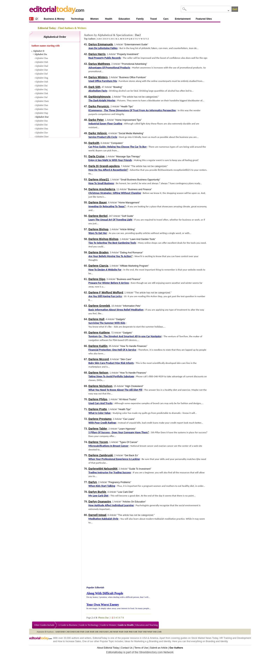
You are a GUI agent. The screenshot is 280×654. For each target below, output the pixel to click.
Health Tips (127, 106)
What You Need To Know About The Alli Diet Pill (115, 389)
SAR (135, 631)
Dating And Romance (131, 252)
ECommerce (95, 110)
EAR (77, 631)
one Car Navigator (151, 336)
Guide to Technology (89, 625)
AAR (57, 631)
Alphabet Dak (41, 93)
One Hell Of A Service (124, 349)
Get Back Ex (131, 455)
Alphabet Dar (42, 117)
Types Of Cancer (128, 442)
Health (108, 19)
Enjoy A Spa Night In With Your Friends (110, 160)
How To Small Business (101, 183)
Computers (116, 143)
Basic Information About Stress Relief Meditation (116, 309)
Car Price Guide (97, 146)
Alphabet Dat (41, 124)
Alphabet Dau (41, 128)
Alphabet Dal (41, 97)
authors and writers (81, 638)
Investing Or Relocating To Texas (106, 206)
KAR (105, 631)
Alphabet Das (41, 120)
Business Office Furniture (132, 77)
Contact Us (126, 647)
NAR (121, 631)
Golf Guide (127, 216)
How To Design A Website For (105, 269)
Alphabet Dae (41, 69)
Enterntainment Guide (136, 44)
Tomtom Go (95, 336)
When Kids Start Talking (101, 486)
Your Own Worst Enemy (102, 604)
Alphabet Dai (41, 85)
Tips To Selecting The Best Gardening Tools (112, 242)
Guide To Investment (139, 469)
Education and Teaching (146, 625)
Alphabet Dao (41, 109)
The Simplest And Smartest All (121, 336)
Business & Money (54, 19)
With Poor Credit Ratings (102, 422)
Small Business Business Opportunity (140, 179)
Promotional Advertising (134, 64)
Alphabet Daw (42, 136)
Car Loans (128, 419)
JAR (101, 631)
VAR (145, 631)
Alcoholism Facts (97, 90)
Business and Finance (139, 189)
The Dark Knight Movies (101, 100)
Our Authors (176, 647)
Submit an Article (158, 647)
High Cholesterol (134, 386)
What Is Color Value (99, 413)
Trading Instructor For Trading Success (109, 472)
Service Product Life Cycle (102, 137)
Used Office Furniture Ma (102, 81)
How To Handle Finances (133, 346)
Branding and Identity (160, 641)
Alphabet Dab (41, 62)
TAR (140, 631)
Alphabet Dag (41, 77)
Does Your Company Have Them (130, 432)
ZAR (159, 631)
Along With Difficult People (104, 593)
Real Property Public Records (104, 58)
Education (124, 19)
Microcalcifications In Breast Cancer (108, 445)
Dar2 (138, 35)
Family (140, 19)
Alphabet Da (40, 54)
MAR (115, 631)
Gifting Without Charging (127, 193)
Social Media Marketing (131, 133)
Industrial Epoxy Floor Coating (105, 123)
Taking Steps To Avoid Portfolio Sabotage (111, 376)
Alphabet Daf (41, 73)
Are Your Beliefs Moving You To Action (109, 256)
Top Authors (89, 38)
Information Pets (131, 306)
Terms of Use (141, 647)
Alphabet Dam (42, 101)
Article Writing (127, 229)
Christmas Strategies (99, 193)
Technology (77, 19)
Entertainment (183, 19)
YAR (154, 631)
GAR (87, 631)
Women (94, 19)
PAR (131, 631)
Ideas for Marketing (134, 641)
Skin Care (126, 359)
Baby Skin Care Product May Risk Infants (111, 363)
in (139, 336)
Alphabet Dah (41, 81)
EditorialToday (100, 638)
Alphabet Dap (41, 113)
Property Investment (127, 54)
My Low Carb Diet (98, 495)
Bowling (117, 87)
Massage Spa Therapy (128, 156)
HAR (92, 631)
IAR (96, 631)
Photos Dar (103, 617)
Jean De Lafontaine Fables (103, 48)
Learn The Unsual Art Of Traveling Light (110, 219)
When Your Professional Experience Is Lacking (114, 459)
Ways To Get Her (97, 233)
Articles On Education (134, 501)
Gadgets (120, 319)
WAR (149, 631)
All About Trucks (127, 399)
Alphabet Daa (41, 58)
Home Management (129, 202)
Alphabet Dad (41, 66)
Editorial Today (47, 28)
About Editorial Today (108, 647)
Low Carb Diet (125, 492)
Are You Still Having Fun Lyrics (105, 296)
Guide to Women (108, 625)
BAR (62, 631)
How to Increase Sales (69, 641)
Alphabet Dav (41, 132)
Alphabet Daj (41, 89)
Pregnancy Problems (119, 482)
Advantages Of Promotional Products (109, 67)
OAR (126, 631)
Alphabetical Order (54, 36)
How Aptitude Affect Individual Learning (111, 505)
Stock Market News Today (204, 638)
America (154, 638)
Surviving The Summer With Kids (106, 323)
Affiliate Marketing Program (134, 265)
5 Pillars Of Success (99, 432)
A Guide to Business (67, 625)
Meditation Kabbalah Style (103, 518)
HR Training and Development (235, 638)
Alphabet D (38, 51)
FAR (82, 631)
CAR (67, 631)
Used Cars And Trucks (100, 403)
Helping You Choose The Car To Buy (127, 146)
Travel (153, 19)
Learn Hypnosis (127, 428)
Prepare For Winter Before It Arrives (108, 283)
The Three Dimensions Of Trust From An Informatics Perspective (140, 110)
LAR (110, 631)
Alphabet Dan (41, 105)
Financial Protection (99, 349)
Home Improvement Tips (128, 120)
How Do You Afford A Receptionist (107, 170)
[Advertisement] (118, 555)
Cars (166, 19)
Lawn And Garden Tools (142, 239)
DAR (72, 631)
